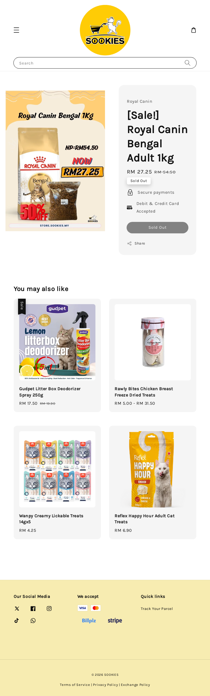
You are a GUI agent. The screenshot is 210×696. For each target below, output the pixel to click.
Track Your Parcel (157, 608)
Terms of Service (75, 685)
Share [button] (136, 243)
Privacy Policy (105, 685)
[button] (16, 30)
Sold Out (157, 227)
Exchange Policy (135, 685)
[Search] (187, 62)
